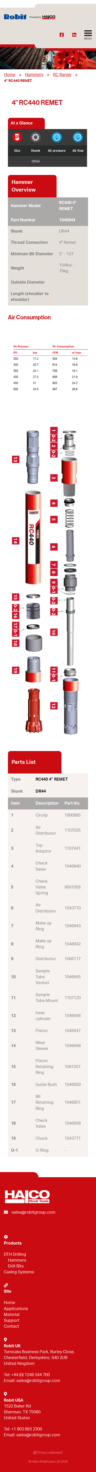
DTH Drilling (15, 1254)
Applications (16, 1309)
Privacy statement (48, 1452)
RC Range (62, 75)
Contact (11, 1326)
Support (11, 1320)
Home (9, 75)
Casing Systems (19, 1272)
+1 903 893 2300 (26, 1429)
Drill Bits (16, 1266)
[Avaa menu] (88, 35)
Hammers (34, 75)
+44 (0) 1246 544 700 (30, 1375)
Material (11, 1315)
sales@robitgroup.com (33, 1212)
